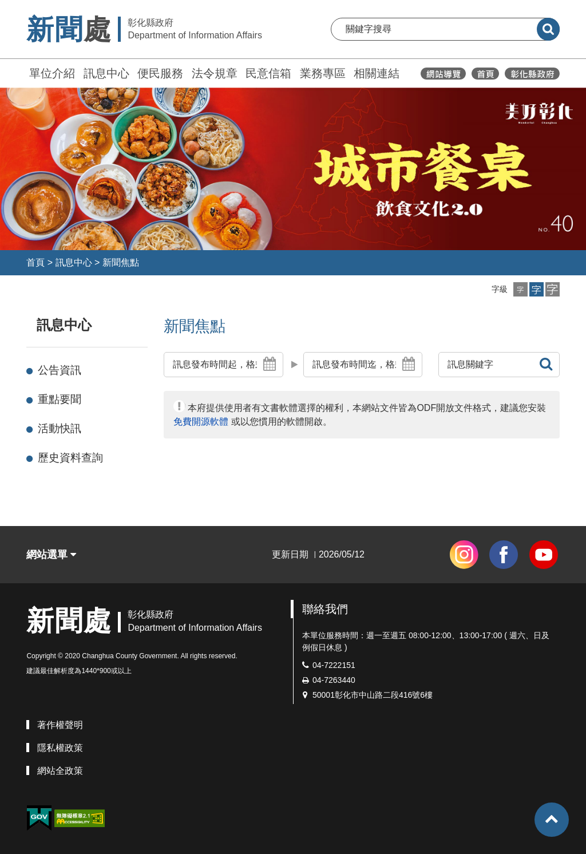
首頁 (35, 262)
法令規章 (214, 73)
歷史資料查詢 (70, 458)
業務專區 (323, 73)
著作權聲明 (60, 725)
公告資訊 (59, 370)
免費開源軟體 (200, 421)
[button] (520, 289)
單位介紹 (52, 73)
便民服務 (160, 73)
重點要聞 (59, 399)
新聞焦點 (120, 262)
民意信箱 (268, 73)
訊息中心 (106, 73)
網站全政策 (60, 771)
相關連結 (376, 73)
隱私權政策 (60, 748)
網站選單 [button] (51, 554)
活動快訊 (59, 428)
